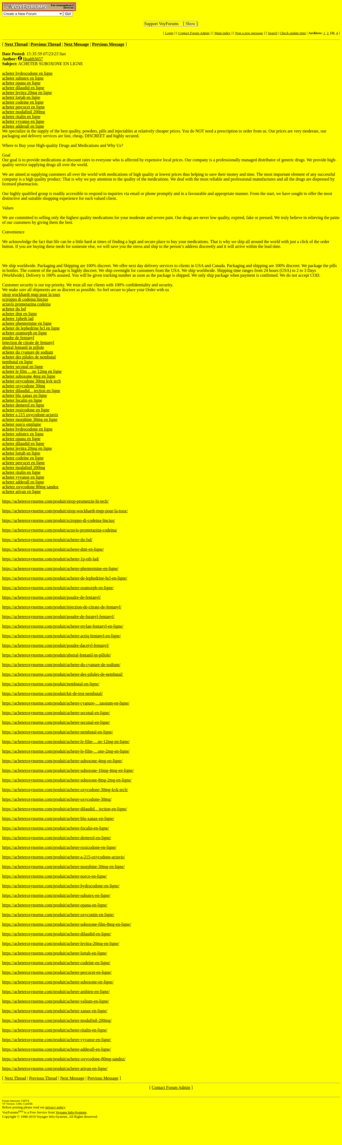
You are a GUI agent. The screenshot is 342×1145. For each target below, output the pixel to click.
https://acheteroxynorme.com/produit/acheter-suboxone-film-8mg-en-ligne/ (66, 924)
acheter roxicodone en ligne (25, 410)
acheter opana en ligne (21, 83)
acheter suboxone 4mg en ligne (28, 376)
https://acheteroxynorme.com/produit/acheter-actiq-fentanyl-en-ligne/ (61, 636)
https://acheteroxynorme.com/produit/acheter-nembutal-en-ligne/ (57, 732)
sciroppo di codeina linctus (25, 299)
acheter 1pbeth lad (17, 318)
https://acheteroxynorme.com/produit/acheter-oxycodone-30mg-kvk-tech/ (65, 789)
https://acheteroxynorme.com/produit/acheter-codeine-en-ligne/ (56, 962)
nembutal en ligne (17, 361)
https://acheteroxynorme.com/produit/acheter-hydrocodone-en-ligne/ (60, 886)
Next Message (72, 1078)
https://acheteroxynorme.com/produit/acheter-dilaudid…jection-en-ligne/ (64, 809)
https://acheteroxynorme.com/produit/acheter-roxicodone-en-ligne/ (59, 847)
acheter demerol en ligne (23, 405)
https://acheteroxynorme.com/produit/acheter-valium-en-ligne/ (55, 1001)
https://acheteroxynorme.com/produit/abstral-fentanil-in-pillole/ (56, 655)
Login (169, 33)
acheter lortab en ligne (21, 97)
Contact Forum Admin (193, 33)
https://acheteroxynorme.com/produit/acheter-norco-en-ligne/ (54, 876)
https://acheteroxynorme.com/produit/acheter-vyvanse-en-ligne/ (56, 1039)
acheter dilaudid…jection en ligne (31, 390)
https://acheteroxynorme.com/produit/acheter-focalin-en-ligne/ (55, 828)
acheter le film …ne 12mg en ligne (32, 371)
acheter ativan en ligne (21, 491)
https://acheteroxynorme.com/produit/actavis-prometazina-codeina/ (59, 530)
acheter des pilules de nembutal (29, 357)
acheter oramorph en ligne (24, 333)
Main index (223, 33)
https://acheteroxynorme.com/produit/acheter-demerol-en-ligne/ (56, 837)
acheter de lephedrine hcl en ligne (31, 328)
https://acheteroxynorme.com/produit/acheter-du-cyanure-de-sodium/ (61, 664)
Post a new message (249, 33)
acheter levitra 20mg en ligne (27, 92)
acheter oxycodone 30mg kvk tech (31, 381)
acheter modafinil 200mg (23, 112)
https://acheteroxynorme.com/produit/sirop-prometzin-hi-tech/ (55, 501)
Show (190, 23)
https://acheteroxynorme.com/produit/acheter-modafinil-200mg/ (57, 1020)
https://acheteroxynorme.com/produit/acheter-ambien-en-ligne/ (56, 991)
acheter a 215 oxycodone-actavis (30, 414)
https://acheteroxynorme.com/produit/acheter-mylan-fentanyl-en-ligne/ (62, 626)
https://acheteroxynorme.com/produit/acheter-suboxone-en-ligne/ (58, 982)
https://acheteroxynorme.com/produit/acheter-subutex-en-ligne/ (56, 895)
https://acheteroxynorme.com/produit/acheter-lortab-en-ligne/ (54, 953)
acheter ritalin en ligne (21, 116)
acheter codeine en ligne (23, 102)
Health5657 (33, 59)
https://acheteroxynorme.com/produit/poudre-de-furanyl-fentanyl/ (58, 616)
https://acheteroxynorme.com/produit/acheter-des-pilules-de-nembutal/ (62, 674)
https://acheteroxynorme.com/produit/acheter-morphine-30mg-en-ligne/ (63, 866)
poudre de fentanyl (18, 337)
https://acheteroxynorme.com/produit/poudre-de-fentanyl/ (51, 597)
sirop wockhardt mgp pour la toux (31, 294)
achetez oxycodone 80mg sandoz (30, 486)
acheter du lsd (14, 309)
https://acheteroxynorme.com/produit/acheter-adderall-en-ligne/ (56, 1049)
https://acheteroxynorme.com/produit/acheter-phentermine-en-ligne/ (60, 568)
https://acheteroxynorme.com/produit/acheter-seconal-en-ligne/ (56, 712)
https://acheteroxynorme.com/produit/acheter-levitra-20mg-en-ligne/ (60, 943)
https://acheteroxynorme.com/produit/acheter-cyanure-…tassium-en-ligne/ (65, 703)
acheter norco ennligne (21, 424)
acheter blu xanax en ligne (24, 395)
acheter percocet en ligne (23, 107)
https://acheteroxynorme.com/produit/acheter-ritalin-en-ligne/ (54, 1030)
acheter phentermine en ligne (27, 323)
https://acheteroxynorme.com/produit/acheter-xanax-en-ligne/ (54, 1011)
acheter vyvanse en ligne (23, 121)
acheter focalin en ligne (22, 400)
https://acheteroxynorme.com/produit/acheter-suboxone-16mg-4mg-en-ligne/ (68, 770)
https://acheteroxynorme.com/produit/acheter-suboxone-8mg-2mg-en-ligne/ (66, 780)
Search (272, 33)
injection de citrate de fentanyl (28, 342)
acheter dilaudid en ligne (23, 87)
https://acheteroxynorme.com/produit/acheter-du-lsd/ (47, 539)
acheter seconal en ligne (22, 366)
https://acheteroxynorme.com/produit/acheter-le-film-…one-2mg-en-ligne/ (66, 751)
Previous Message (102, 1078)
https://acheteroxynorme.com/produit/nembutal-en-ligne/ (50, 684)
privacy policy (55, 1107)
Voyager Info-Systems (71, 1112)
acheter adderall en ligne (23, 126)
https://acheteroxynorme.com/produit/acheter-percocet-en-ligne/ (57, 972)
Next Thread (15, 1078)
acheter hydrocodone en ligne (27, 73)
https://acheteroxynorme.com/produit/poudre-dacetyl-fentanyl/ (55, 645)
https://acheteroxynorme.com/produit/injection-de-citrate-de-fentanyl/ (62, 607)
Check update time (293, 33)
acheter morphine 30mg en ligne (29, 419)
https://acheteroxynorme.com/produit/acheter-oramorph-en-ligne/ (58, 587)
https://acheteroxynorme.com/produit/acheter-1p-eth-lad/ (50, 559)
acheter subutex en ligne (23, 78)
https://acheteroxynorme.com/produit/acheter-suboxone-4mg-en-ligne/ (62, 761)
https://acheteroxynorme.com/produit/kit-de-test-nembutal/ (52, 693)
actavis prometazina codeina (26, 304)
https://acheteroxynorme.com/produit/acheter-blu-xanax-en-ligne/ (58, 818)
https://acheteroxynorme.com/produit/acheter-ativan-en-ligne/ (55, 1068)
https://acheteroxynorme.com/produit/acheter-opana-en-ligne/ (54, 905)
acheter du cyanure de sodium (27, 352)
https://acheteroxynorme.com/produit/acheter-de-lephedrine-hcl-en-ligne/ (64, 578)
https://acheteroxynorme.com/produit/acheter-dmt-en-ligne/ (53, 549)
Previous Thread (43, 1078)
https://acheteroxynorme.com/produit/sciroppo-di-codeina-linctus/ (58, 520)
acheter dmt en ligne (19, 313)
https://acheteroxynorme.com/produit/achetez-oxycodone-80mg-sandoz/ (64, 1059)
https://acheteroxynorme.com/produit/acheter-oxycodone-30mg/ (57, 799)
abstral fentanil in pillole (23, 347)
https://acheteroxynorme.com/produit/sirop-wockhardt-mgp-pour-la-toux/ (65, 511)
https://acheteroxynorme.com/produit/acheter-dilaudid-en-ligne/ (56, 934)
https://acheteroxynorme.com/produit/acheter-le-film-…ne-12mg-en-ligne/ (66, 741)
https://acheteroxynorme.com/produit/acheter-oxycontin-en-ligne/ (58, 914)
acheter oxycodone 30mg (23, 386)
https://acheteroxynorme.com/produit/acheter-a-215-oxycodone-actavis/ (63, 857)
